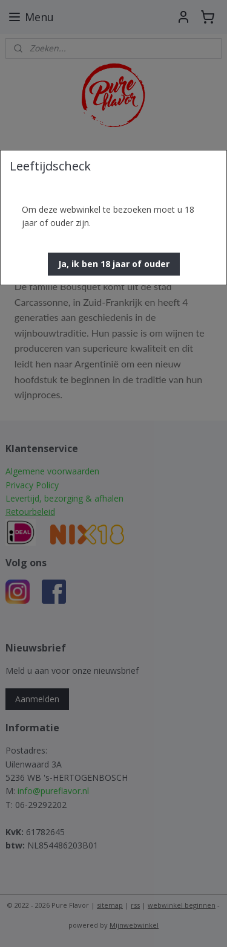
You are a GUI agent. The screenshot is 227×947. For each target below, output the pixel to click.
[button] (114, 264)
